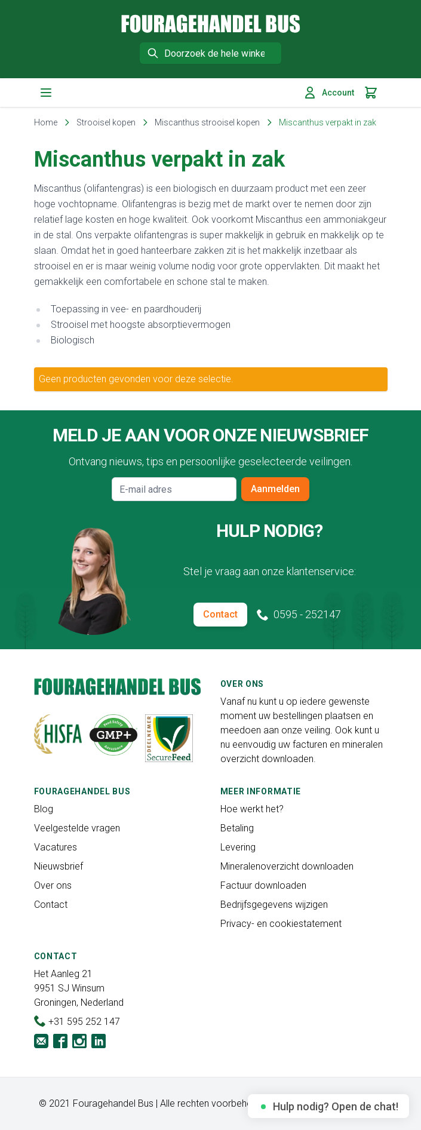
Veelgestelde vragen (77, 828)
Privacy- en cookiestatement (281, 923)
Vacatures (55, 847)
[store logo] (210, 23)
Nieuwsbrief (58, 866)
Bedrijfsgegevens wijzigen (274, 904)
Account (328, 92)
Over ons (53, 885)
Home (45, 122)
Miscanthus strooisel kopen (207, 122)
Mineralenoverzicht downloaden (287, 866)
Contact (220, 614)
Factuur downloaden (263, 885)
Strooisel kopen (106, 122)
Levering (238, 847)
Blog (43, 809)
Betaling (237, 828)
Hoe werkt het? (252, 809)
